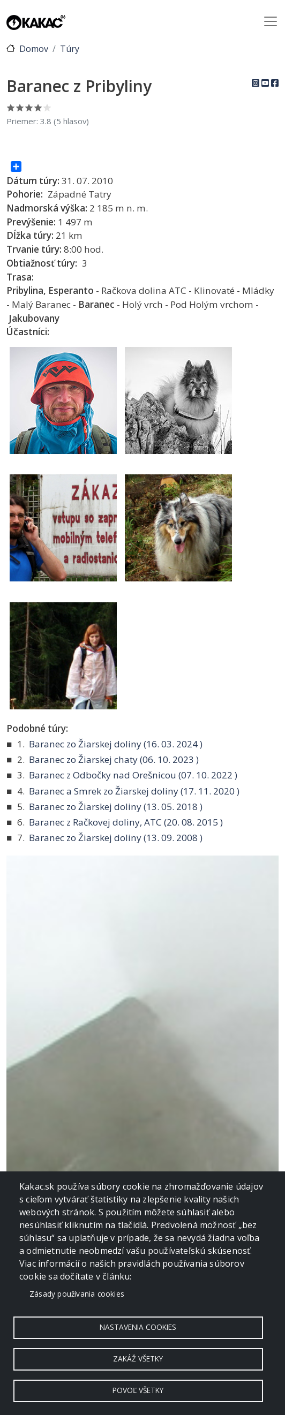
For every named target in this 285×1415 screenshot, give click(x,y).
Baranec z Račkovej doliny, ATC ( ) (126, 822)
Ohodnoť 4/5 (38, 107)
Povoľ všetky (137, 1390)
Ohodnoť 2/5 (20, 107)
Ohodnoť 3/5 (29, 107)
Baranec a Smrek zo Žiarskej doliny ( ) (134, 791)
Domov (33, 49)
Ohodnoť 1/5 (11, 107)
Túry (69, 49)
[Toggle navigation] (270, 21)
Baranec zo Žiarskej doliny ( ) (115, 744)
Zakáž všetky (138, 1358)
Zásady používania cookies (76, 1294)
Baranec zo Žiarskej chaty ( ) (114, 759)
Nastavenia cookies (138, 1327)
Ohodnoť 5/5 (47, 107)
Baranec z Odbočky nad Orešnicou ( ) (133, 775)
